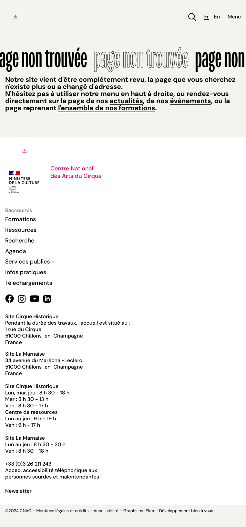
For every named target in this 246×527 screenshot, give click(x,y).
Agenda (15, 251)
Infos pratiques (25, 272)
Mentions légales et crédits (62, 511)
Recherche (19, 240)
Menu (234, 17)
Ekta (150, 511)
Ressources (20, 230)
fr (206, 17)
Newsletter (18, 491)
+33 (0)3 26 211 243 (28, 463)
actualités (126, 100)
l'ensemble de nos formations (106, 108)
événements (190, 100)
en (217, 17)
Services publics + (30, 261)
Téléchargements (28, 283)
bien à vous (202, 511)
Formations (20, 219)
